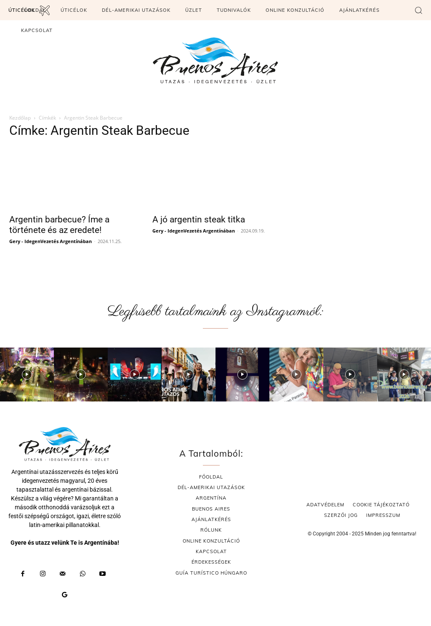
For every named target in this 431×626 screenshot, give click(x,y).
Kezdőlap (20, 117)
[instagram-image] (27, 374)
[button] (418, 10)
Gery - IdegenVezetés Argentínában (50, 241)
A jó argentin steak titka (198, 219)
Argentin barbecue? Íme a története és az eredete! (59, 224)
